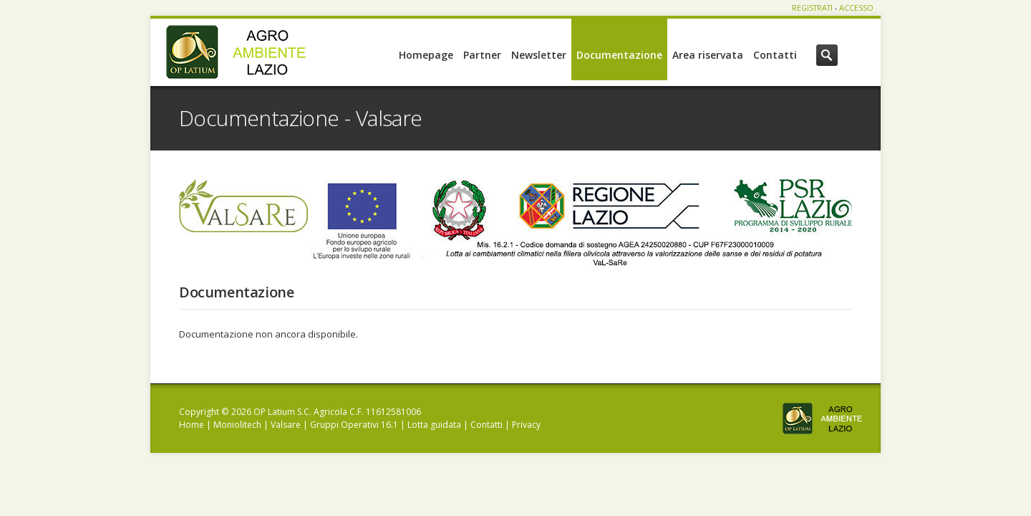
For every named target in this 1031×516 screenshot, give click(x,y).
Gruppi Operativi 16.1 (354, 425)
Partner (482, 55)
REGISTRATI (812, 7)
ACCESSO (856, 7)
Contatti (775, 55)
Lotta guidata (434, 425)
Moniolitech (237, 425)
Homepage (426, 55)
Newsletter (538, 55)
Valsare (286, 425)
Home (191, 425)
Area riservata (707, 55)
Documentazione (619, 55)
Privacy (526, 425)
